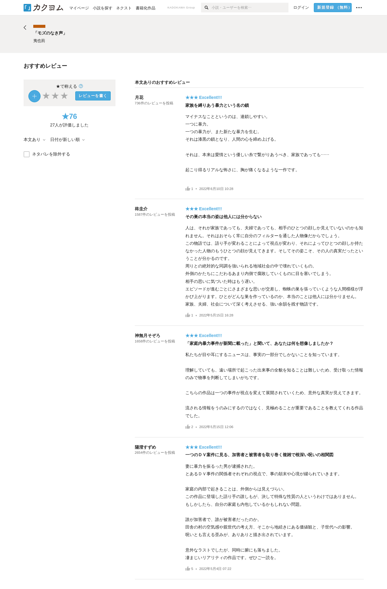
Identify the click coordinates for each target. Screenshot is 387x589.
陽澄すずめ (145, 447)
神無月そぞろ (147, 335)
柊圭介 (141, 208)
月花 (139, 97)
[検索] (206, 7)
